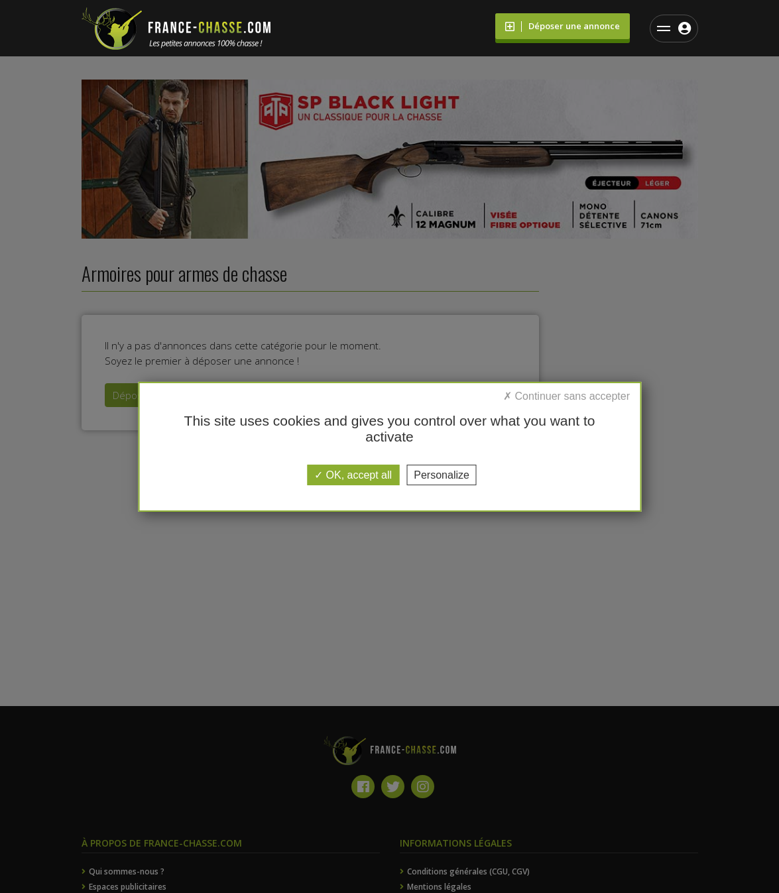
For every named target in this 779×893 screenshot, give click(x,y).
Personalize (441, 474)
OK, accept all (353, 474)
